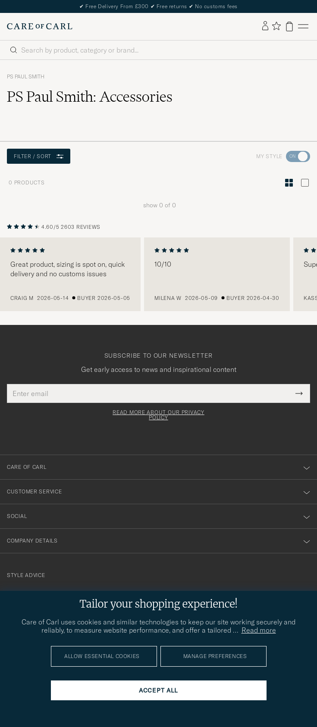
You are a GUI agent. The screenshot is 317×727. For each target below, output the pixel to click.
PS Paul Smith (25, 77)
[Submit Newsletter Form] (299, 393)
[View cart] (289, 26)
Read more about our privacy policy (158, 415)
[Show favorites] (276, 26)
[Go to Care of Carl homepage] (39, 26)
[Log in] (265, 26)
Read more (259, 630)
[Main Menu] (303, 26)
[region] (158, 274)
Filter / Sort (38, 156)
